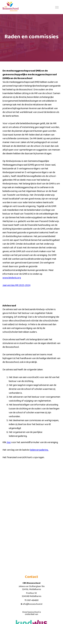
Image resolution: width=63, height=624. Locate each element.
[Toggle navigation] (56, 7)
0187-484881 (32, 600)
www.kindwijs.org (12, 278)
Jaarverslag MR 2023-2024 (16, 285)
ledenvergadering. (39, 450)
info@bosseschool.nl (32, 604)
